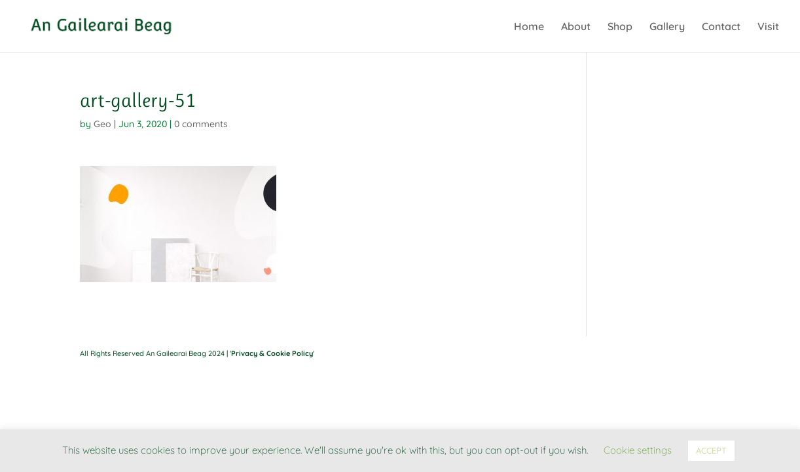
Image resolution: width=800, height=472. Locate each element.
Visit (768, 27)
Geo (102, 124)
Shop (620, 27)
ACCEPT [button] (711, 450)
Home (529, 27)
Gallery (667, 27)
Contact (721, 27)
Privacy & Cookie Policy (272, 353)
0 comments (201, 124)
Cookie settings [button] (638, 450)
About (576, 27)
